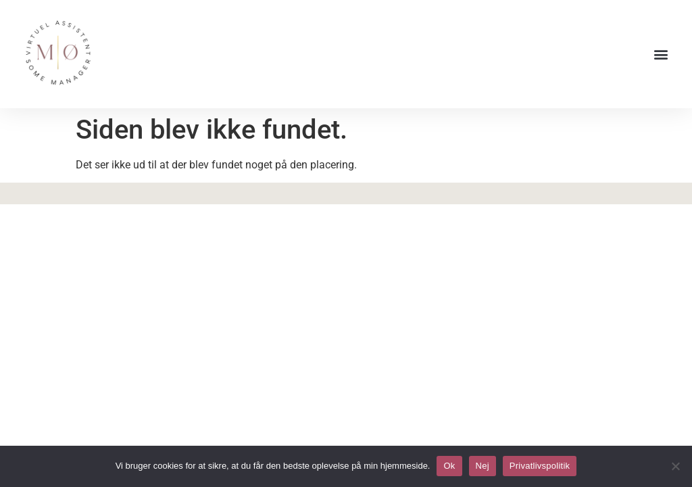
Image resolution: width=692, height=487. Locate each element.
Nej (482, 466)
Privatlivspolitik (540, 466)
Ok (449, 466)
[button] (660, 54)
